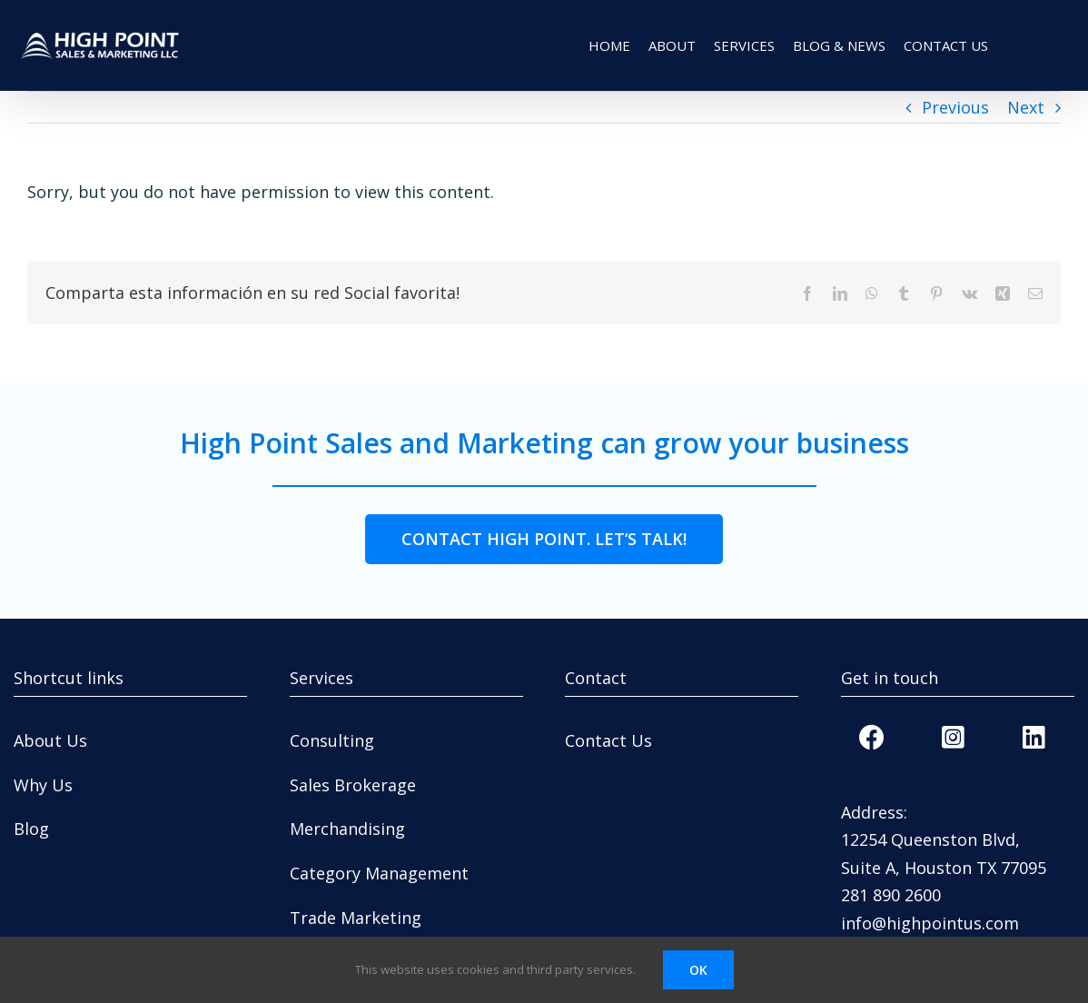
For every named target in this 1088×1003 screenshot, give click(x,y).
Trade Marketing (355, 918)
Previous (955, 107)
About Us (50, 740)
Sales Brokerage (353, 785)
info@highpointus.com (930, 923)
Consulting (332, 740)
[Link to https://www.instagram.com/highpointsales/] (952, 737)
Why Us (43, 785)
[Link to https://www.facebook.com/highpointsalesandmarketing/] (871, 737)
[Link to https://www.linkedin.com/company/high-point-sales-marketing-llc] (1033, 737)
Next (1025, 107)
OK (698, 969)
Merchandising (347, 828)
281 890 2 (877, 895)
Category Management (379, 873)
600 (927, 895)
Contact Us (608, 740)
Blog (31, 828)
